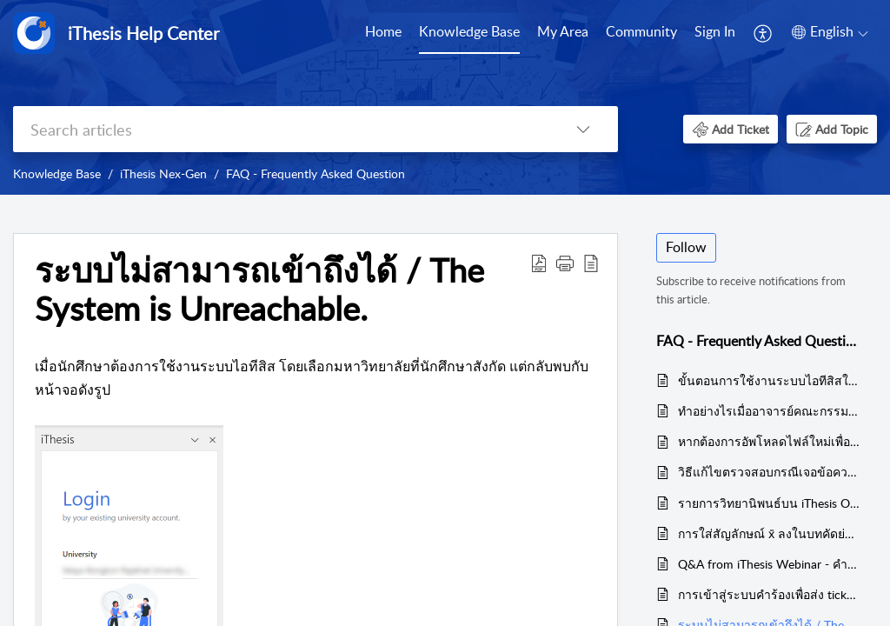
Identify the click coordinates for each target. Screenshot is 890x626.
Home (383, 31)
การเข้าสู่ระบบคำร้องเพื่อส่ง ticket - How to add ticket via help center (769, 594)
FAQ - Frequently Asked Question (315, 173)
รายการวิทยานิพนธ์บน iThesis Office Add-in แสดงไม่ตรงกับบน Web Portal (769, 503)
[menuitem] (383, 33)
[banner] (445, 97)
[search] (280, 129)
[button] (763, 33)
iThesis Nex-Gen (163, 173)
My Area (562, 31)
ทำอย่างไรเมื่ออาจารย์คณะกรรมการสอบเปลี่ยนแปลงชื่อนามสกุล (769, 411)
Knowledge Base (469, 31)
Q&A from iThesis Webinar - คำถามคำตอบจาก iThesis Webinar (769, 564)
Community (641, 31)
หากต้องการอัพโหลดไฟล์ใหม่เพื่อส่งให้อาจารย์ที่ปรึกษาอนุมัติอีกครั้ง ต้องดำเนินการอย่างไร (769, 441)
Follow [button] (686, 246)
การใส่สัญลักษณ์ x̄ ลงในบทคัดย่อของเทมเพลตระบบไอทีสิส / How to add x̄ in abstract (769, 533)
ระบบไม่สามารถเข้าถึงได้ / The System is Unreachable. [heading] (259, 289)
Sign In (714, 31)
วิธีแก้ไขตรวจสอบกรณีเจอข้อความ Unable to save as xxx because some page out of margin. (769, 471)
